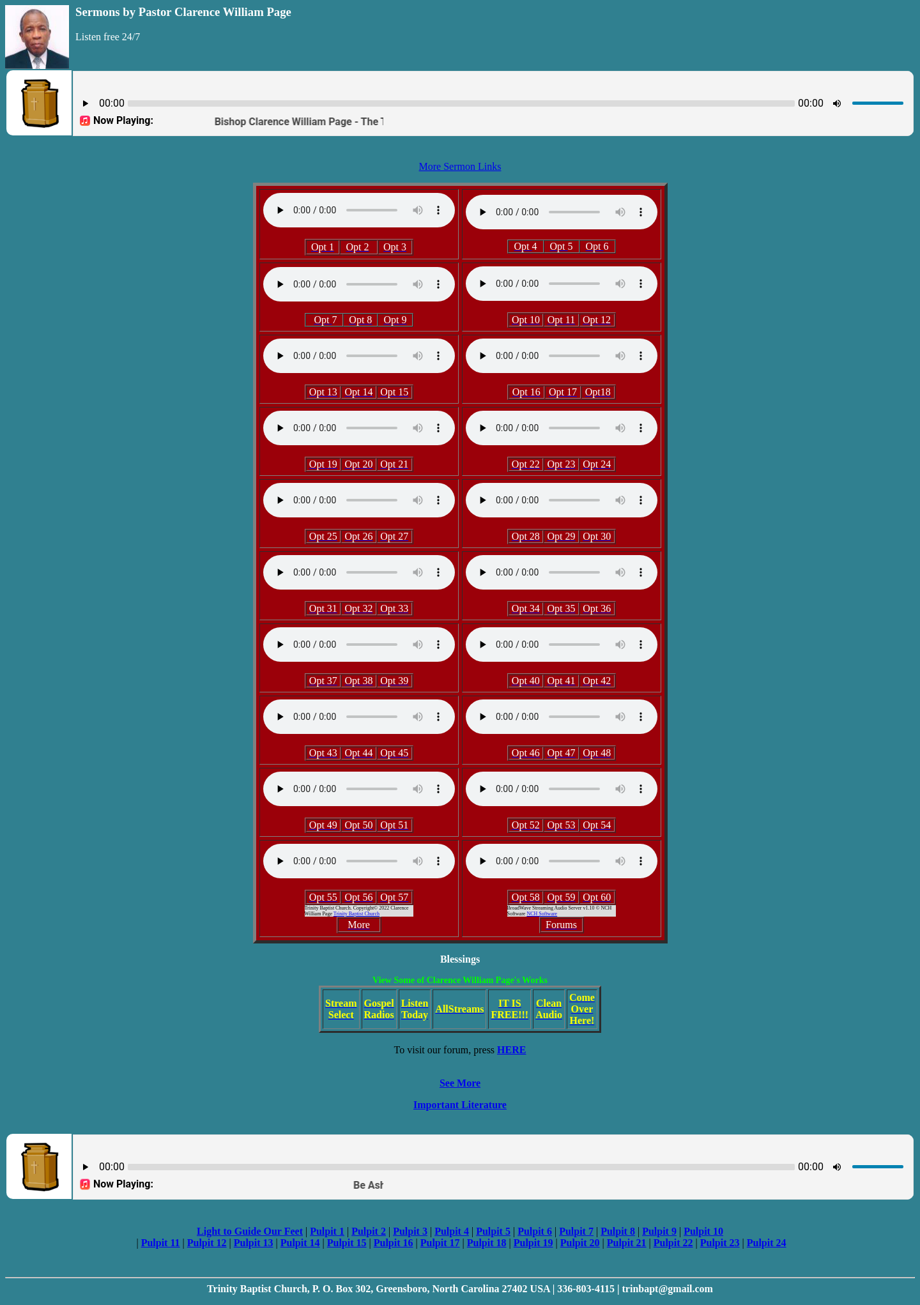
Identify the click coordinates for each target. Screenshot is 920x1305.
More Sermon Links (460, 166)
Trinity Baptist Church (356, 914)
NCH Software (541, 914)
